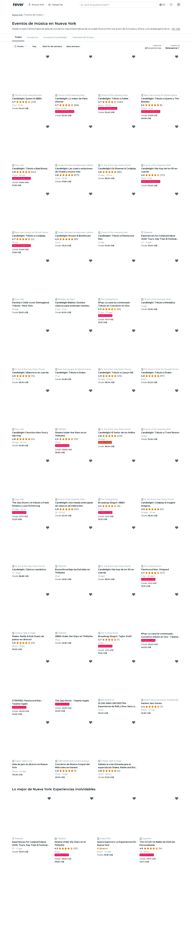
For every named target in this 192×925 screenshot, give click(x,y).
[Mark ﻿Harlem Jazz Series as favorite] (176, 664)
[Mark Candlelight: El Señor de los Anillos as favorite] (133, 393)
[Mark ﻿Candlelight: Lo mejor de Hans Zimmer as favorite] (90, 59)
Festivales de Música (83, 38)
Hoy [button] (38, 48)
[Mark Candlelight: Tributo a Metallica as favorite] (176, 263)
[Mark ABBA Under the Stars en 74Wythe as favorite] (90, 597)
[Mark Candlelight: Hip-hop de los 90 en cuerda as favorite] (133, 530)
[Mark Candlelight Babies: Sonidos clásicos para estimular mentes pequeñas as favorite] (90, 263)
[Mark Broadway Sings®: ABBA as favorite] (133, 463)
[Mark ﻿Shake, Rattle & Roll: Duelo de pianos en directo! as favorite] (47, 597)
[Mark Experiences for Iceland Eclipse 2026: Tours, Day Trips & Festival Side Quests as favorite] (176, 196)
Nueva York (17, 16)
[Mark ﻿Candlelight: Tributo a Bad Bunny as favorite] (47, 129)
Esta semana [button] (82, 48)
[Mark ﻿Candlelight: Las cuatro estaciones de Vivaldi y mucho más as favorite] (90, 129)
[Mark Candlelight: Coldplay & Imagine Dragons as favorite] (176, 463)
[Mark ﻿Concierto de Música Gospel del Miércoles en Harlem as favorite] (90, 725)
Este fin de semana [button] (59, 48)
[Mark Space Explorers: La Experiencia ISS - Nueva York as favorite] (134, 801)
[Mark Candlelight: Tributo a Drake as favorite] (90, 333)
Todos (18, 38)
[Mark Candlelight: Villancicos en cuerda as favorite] (47, 333)
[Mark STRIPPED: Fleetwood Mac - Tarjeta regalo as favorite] (47, 664)
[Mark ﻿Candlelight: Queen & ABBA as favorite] (47, 59)
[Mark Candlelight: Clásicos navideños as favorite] (47, 530)
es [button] (161, 5)
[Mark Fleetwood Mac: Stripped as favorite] (176, 530)
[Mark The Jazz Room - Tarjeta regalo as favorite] (90, 664)
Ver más (176, 30)
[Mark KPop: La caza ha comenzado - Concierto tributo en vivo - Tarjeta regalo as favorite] (176, 597)
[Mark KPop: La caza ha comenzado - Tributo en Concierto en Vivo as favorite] (133, 263)
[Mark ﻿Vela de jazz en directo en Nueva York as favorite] (47, 725)
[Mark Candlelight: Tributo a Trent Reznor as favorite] (176, 393)
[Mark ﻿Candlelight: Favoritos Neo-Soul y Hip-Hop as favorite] (47, 393)
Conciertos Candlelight (55, 38)
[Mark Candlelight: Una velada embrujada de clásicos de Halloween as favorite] (90, 463)
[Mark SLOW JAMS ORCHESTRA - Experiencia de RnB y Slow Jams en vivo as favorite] (133, 664)
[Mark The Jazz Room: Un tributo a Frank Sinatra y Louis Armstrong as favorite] (47, 463)
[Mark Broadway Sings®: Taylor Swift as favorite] (133, 597)
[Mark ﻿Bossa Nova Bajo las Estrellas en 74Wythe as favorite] (90, 530)
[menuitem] (18, 38)
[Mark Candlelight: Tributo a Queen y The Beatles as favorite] (176, 59)
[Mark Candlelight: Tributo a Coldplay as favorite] (47, 196)
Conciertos (32, 38)
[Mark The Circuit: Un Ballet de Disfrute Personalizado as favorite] (176, 801)
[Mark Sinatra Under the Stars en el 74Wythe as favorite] (90, 393)
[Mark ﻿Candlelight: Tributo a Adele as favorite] (133, 59)
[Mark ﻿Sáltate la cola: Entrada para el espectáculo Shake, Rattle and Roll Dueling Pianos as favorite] (133, 725)
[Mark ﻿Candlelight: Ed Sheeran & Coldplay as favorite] (133, 129)
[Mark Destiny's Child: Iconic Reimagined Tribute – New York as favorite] (47, 263)
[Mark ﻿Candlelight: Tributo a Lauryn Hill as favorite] (133, 333)
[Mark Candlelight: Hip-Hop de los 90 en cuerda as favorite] (176, 129)
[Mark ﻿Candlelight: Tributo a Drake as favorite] (176, 333)
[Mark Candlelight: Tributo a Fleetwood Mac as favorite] (133, 196)
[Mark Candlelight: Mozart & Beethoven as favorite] (90, 196)
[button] (35, 16)
